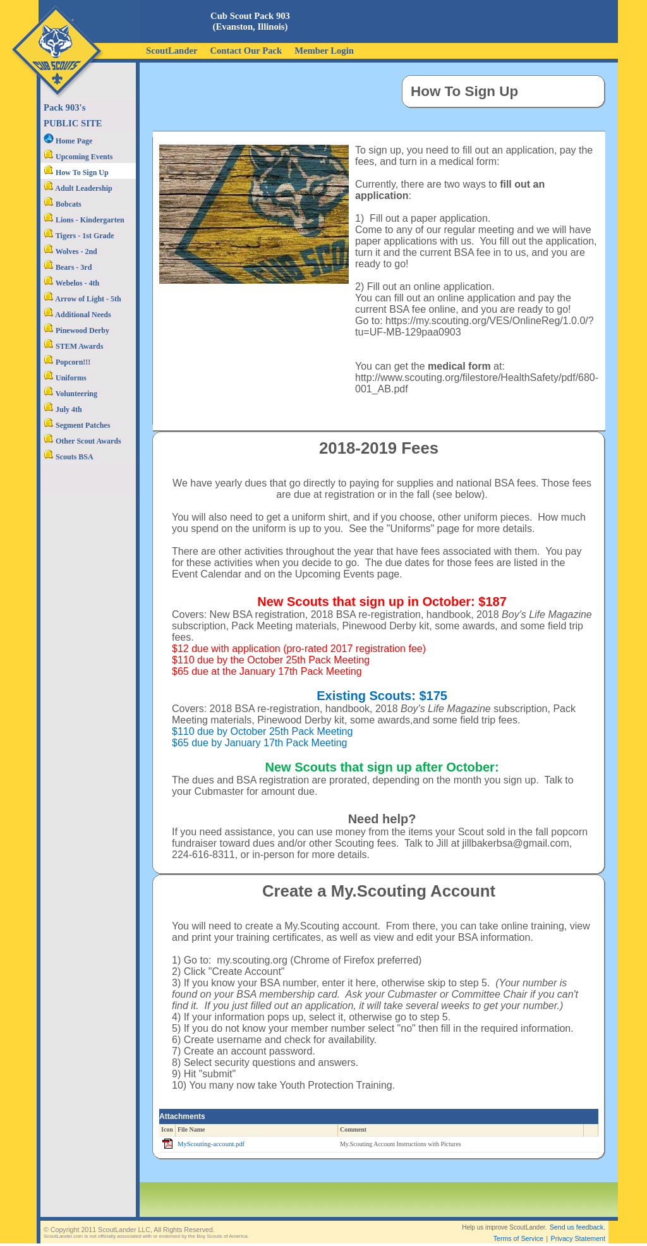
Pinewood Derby (76, 330)
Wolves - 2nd (70, 251)
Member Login (324, 50)
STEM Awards (73, 346)
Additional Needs (77, 314)
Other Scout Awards (82, 441)
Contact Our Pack (246, 50)
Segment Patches (77, 425)
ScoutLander (171, 50)
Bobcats (63, 204)
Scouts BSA (69, 456)
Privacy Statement (578, 1228)
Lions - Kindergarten (84, 219)
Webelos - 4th (71, 283)
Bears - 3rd (68, 267)
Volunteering (70, 393)
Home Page (68, 140)
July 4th (63, 409)
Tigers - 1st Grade (79, 235)
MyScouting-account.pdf (211, 1143)
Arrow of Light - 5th (82, 298)
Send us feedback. (577, 1217)
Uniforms (65, 377)
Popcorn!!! (67, 362)
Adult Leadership (78, 188)
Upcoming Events (78, 156)
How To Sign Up (76, 172)
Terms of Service (518, 1228)
